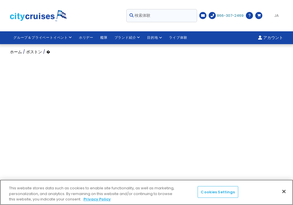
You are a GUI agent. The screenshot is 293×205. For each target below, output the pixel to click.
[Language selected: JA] (274, 16)
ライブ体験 (178, 38)
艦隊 (104, 38)
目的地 (154, 38)
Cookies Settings (218, 191)
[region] (146, 192)
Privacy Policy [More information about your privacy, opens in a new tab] (97, 199)
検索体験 (139, 15)
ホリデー (86, 38)
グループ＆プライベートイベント (42, 38)
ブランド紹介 (127, 38)
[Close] (284, 191)
